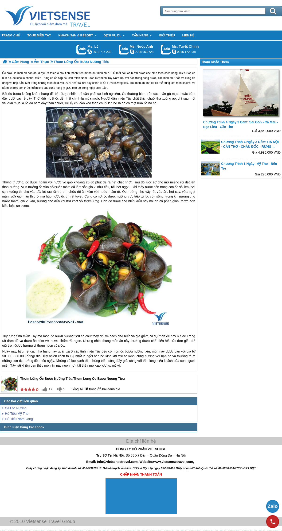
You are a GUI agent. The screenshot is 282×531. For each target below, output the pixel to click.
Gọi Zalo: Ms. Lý (81, 49)
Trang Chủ (59, 15)
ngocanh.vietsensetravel (131, 51)
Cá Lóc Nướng (16, 408)
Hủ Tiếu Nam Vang (19, 419)
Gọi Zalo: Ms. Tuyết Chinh (166, 49)
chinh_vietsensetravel (174, 51)
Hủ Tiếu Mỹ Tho (16, 413)
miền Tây (124, 98)
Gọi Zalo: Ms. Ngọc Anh (123, 49)
